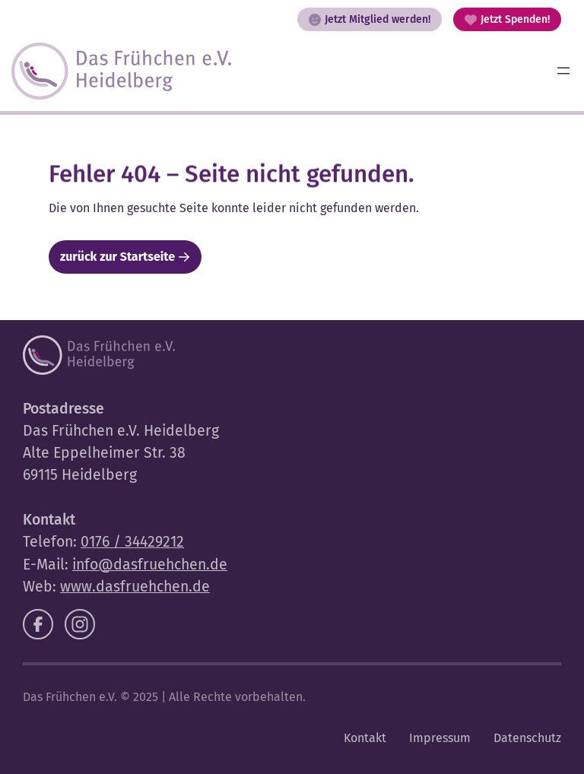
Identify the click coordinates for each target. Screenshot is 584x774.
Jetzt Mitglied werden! (369, 19)
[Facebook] (38, 624)
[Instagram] (80, 624)
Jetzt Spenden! (507, 19)
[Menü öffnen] (563, 71)
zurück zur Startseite (117, 256)
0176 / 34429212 (132, 541)
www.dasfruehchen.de (135, 586)
